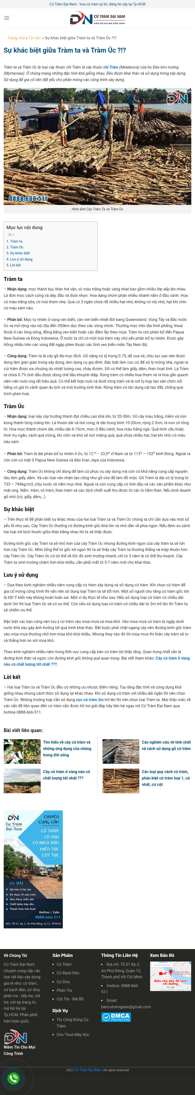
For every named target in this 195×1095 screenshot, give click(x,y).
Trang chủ (16, 38)
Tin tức (35, 38)
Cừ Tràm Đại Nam (87, 1070)
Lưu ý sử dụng (21, 259)
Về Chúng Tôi (15, 955)
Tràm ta (16, 241)
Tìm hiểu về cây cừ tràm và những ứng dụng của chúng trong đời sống (67, 748)
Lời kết (15, 265)
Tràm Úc (16, 247)
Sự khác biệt (20, 253)
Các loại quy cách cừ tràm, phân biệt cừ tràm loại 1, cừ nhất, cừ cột (166, 778)
